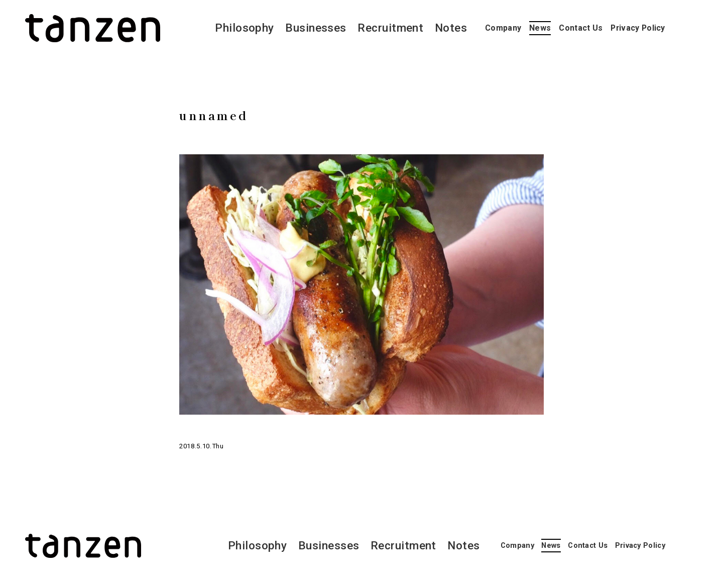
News (540, 28)
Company (503, 28)
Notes (451, 28)
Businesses (315, 28)
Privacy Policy (638, 28)
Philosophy (244, 28)
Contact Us (580, 28)
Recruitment (390, 28)
